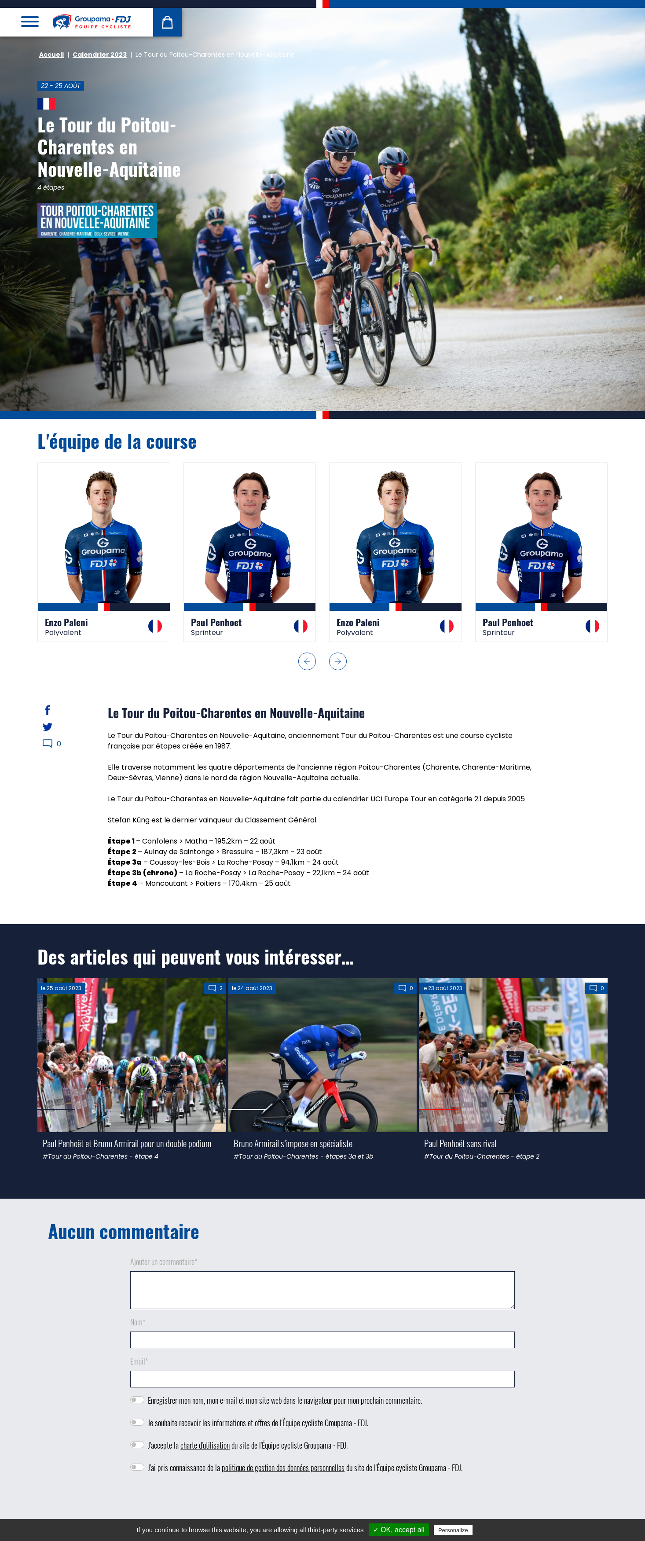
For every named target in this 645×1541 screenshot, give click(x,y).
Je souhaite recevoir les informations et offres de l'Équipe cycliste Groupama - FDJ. (258, 1422)
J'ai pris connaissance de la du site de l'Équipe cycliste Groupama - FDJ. (305, 1467)
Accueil (51, 54)
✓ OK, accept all (399, 1530)
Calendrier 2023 (100, 54)
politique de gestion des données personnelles (283, 1467)
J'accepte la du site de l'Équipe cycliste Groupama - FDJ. (248, 1445)
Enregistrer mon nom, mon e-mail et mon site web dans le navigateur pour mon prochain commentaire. (285, 1400)
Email (139, 1361)
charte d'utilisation (205, 1445)
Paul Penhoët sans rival (460, 1143)
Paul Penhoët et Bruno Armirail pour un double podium (127, 1143)
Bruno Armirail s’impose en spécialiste (293, 1143)
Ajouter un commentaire (164, 1261)
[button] (307, 661)
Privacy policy (496, 1530)
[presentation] (322, 1506)
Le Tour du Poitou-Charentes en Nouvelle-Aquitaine (109, 146)
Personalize (453, 1530)
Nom (138, 1322)
